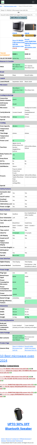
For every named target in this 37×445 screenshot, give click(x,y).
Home (3, 439)
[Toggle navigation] (33, 2)
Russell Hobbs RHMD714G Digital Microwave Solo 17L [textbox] (17, 15)
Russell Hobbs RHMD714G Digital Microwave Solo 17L (31, 348)
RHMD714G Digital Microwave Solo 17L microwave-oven (31, 43)
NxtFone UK (19, 441)
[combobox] (18, 10)
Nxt (1, 6)
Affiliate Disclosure (25, 439)
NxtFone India (11, 441)
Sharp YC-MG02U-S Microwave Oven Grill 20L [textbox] (14, 10)
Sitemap (3, 441)
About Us (8, 439)
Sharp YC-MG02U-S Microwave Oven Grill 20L (18, 348)
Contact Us (15, 439)
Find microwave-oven (10, 6)
